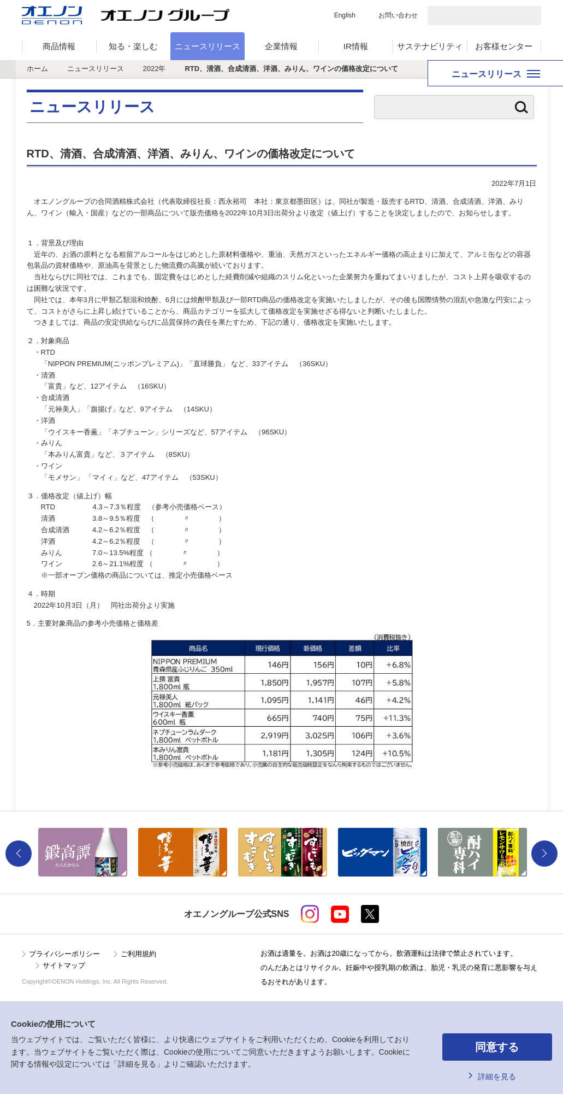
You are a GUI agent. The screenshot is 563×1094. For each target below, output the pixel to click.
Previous (18, 853)
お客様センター (503, 46)
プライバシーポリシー (64, 954)
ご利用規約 (138, 954)
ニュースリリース (207, 46)
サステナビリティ (430, 46)
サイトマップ (64, 965)
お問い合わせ (398, 15)
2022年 (154, 68)
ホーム (37, 68)
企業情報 (281, 46)
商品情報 (59, 46)
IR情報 (355, 46)
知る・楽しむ (133, 46)
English (344, 15)
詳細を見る (497, 1076)
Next (544, 853)
